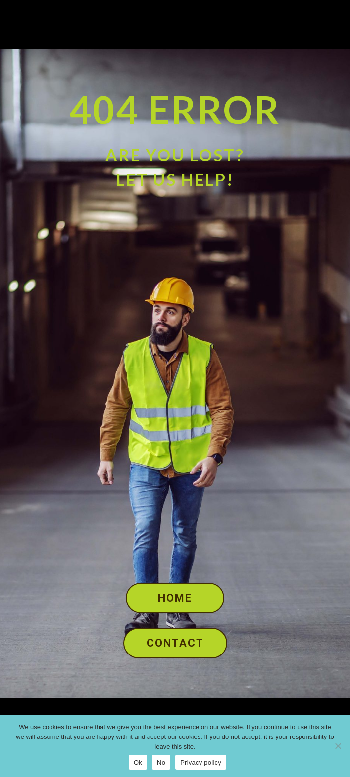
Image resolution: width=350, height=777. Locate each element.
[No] (338, 746)
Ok (138, 762)
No (161, 762)
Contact (175, 643)
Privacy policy (200, 762)
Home (175, 598)
